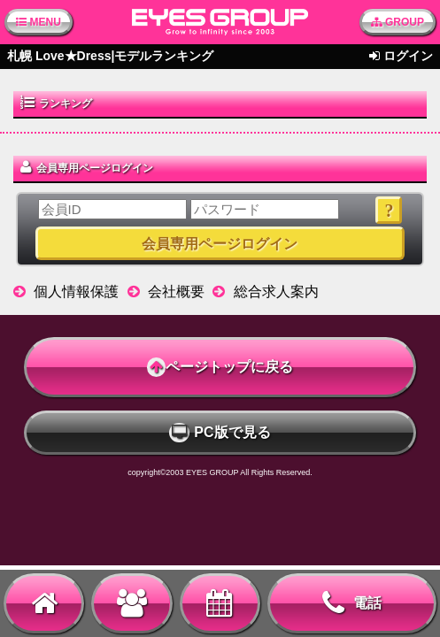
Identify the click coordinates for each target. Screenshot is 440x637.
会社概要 (176, 291)
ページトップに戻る (220, 367)
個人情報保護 (76, 291)
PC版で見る (219, 432)
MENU (38, 22)
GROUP (397, 22)
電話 (352, 603)
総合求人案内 (276, 291)
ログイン (408, 56)
